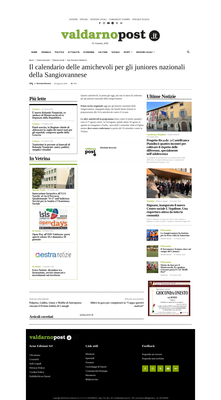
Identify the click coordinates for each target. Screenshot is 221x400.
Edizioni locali (58, 60)
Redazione (164, 275)
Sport (31, 60)
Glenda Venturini (173, 135)
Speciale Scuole (38, 190)
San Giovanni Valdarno (77, 60)
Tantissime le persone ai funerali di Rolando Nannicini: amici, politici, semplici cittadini (51, 147)
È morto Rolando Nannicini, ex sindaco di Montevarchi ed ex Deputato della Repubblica (49, 115)
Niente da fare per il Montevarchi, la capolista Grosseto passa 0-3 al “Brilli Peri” (174, 268)
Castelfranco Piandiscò (156, 135)
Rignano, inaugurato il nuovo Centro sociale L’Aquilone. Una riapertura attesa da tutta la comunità (167, 210)
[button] (188, 52)
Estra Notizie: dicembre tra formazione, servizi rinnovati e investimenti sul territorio (48, 273)
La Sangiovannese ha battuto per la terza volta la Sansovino (175, 234)
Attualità (150, 201)
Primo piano (166, 230)
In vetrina (36, 231)
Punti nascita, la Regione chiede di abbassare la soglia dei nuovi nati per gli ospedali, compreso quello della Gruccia (52, 131)
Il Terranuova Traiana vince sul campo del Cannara (176, 250)
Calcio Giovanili (43, 60)
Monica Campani (162, 201)
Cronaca (35, 109)
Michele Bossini (44, 83)
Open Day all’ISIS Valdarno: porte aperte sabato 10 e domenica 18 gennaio (51, 237)
